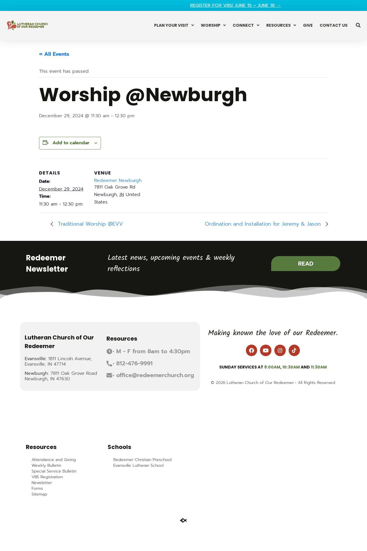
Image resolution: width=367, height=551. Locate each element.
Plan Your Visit (174, 25)
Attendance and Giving (54, 460)
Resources (281, 25)
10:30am (291, 367)
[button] (358, 25)
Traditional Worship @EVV (89, 224)
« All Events (54, 54)
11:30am (319, 367)
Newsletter (42, 483)
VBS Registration (47, 477)
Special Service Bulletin (54, 471)
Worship (213, 25)
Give (308, 25)
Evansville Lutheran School (138, 466)
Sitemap (39, 494)
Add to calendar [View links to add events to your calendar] (71, 142)
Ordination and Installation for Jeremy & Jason (264, 224)
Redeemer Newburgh (117, 180)
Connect (246, 25)
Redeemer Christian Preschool (142, 460)
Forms (37, 489)
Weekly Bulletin (46, 466)
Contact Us (333, 25)
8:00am (272, 367)
